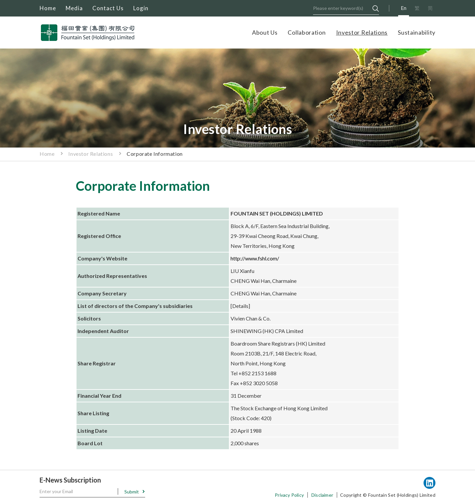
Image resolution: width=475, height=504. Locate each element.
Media (74, 8)
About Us (265, 32)
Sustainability (416, 32)
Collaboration (307, 32)
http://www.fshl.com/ (255, 258)
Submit (131, 491)
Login (140, 8)
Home (48, 8)
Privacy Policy (289, 495)
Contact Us (108, 8)
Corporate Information (155, 154)
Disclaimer (322, 495)
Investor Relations (362, 32)
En (403, 8)
